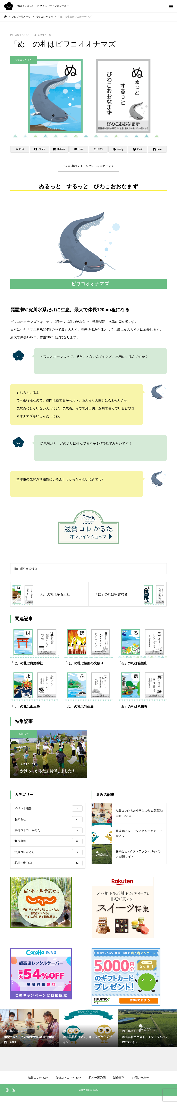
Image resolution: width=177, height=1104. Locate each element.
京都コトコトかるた (68, 1085)
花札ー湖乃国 (97, 1085)
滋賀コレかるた (23, 59)
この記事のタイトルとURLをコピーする (88, 165)
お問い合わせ (140, 1085)
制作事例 (119, 1085)
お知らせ (23, 733)
